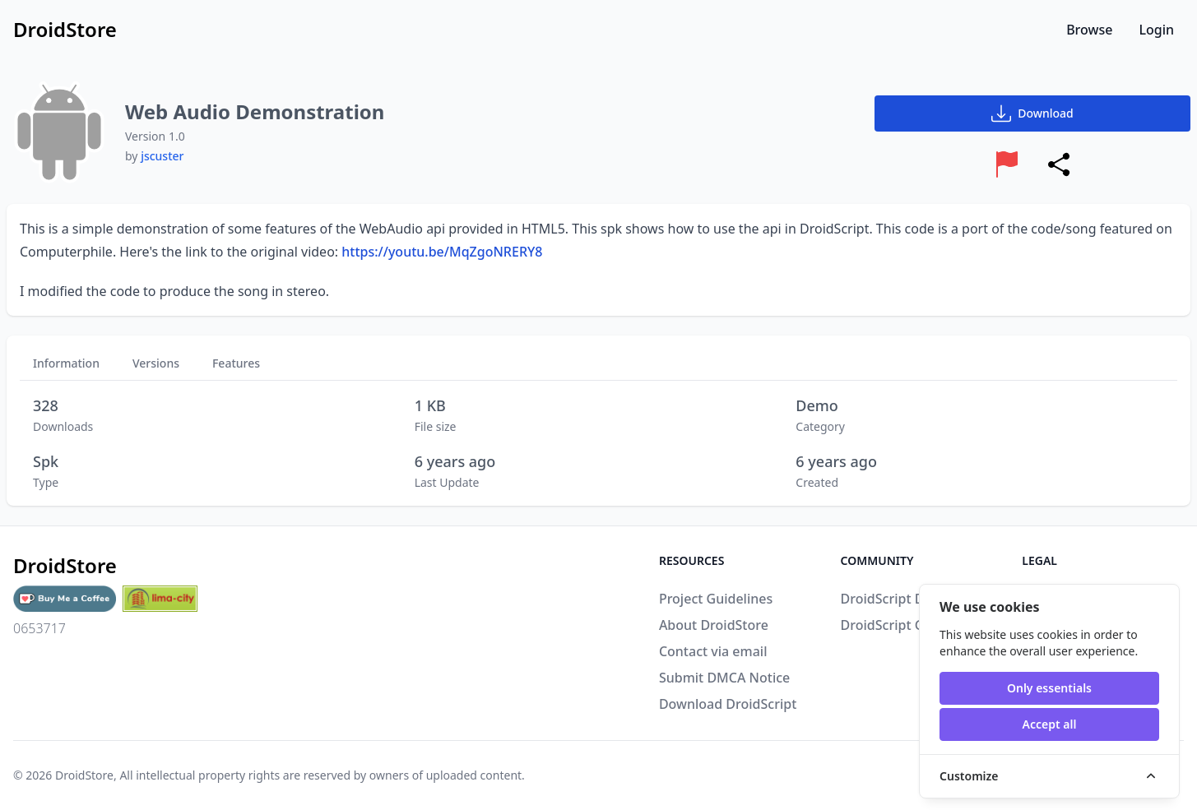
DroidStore (84, 775)
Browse (1089, 30)
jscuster (162, 156)
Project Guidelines (715, 599)
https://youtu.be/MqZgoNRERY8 (441, 252)
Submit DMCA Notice (724, 678)
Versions (155, 363)
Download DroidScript (727, 704)
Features (236, 363)
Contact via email (713, 651)
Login (1156, 30)
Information (66, 363)
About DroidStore (713, 625)
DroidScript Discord (902, 599)
